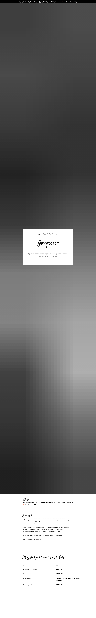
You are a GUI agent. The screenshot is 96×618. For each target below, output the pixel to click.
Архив (70, 1)
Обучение (60, 1)
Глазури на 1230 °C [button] (32, 1)
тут (24, 504)
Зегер (66, 1)
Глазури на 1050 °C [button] (43, 1)
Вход (75, 1)
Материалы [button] (53, 1)
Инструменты (22, 1)
